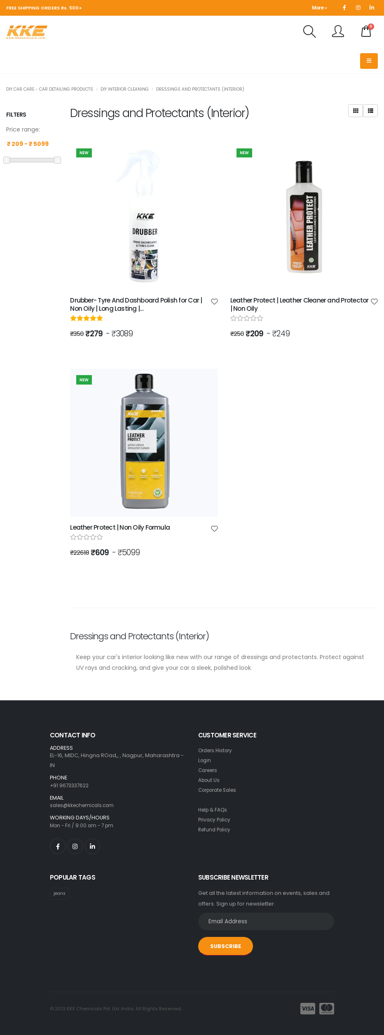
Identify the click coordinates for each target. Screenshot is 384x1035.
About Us (209, 780)
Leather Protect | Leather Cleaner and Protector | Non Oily (299, 304)
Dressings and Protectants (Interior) (200, 89)
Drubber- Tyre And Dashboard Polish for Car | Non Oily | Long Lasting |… (136, 304)
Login (205, 760)
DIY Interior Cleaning (125, 89)
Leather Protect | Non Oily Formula (120, 527)
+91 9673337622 (71, 785)
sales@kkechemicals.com (85, 805)
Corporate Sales (220, 789)
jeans (60, 893)
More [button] (319, 8)
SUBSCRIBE (225, 946)
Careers (209, 770)
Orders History (217, 750)
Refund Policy (216, 829)
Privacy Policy (216, 819)
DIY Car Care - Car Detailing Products (49, 89)
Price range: (23, 129)
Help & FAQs (214, 809)
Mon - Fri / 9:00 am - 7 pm (83, 825)
